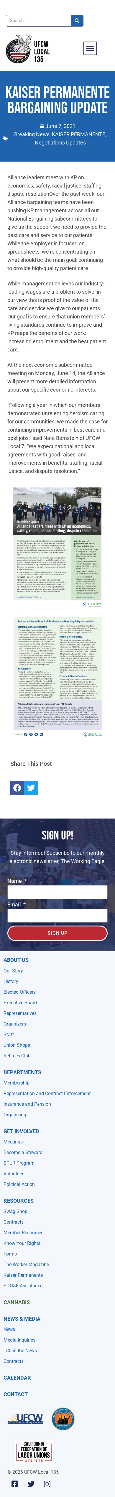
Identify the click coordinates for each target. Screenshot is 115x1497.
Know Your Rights (22, 1243)
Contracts (14, 1222)
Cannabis (17, 1302)
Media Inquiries (19, 1340)
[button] (90, 48)
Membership (16, 1083)
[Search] (77, 20)
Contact (16, 1394)
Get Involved (21, 1131)
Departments (22, 1072)
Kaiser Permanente (23, 1275)
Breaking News (32, 134)
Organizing (15, 1115)
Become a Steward (23, 1152)
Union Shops (17, 1045)
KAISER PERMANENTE (78, 134)
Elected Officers (20, 992)
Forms (10, 1254)
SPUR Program (19, 1163)
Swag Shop (15, 1211)
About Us (16, 960)
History (11, 981)
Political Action (19, 1184)
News (9, 1329)
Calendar (17, 1378)
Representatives (20, 1013)
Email (14, 905)
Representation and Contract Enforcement (47, 1093)
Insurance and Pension (27, 1104)
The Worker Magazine (26, 1264)
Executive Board (20, 1002)
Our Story (13, 971)
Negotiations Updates (60, 142)
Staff (9, 1034)
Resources (19, 1201)
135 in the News (20, 1350)
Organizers (15, 1024)
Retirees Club (17, 1056)
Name (15, 881)
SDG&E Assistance (23, 1286)
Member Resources (23, 1232)
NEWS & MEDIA (22, 1319)
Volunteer (13, 1173)
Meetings (13, 1142)
